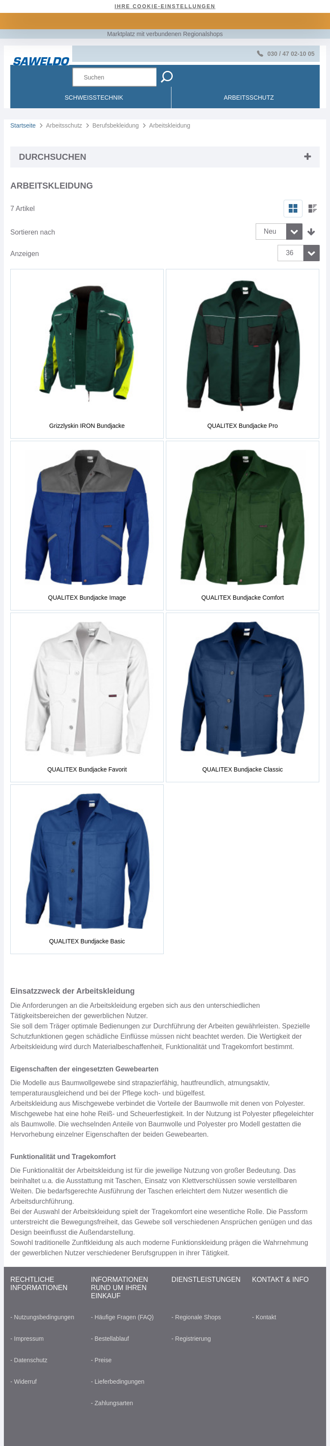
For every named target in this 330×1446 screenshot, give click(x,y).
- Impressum (27, 1338)
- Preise (101, 1360)
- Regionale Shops (196, 1317)
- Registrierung (191, 1338)
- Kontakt (264, 1317)
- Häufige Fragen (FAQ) (122, 1317)
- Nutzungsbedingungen (42, 1317)
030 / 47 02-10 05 (291, 53)
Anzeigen (24, 253)
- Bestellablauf (110, 1338)
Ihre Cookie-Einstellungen (165, 6)
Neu (270, 231)
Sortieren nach (32, 232)
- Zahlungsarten (112, 1403)
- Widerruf (23, 1381)
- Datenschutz (28, 1360)
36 (289, 252)
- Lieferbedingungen (118, 1381)
